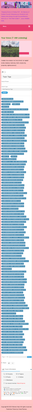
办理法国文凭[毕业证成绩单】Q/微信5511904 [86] (13, 166)
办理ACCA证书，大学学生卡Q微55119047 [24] (13, 292)
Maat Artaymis (21, 383)
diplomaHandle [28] (7, 268)
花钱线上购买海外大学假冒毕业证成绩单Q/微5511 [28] (14, 271)
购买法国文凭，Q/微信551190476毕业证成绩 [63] (13, 174)
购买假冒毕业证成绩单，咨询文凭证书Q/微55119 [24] (14, 289)
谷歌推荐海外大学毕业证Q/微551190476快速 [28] (13, 274)
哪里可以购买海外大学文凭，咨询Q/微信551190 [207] (14, 127)
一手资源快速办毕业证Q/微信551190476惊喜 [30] (13, 250)
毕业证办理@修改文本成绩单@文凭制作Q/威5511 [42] (14, 198)
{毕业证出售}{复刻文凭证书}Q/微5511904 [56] (13, 179)
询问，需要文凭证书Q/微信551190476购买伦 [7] (13, 342)
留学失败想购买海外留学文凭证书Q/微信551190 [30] (14, 245)
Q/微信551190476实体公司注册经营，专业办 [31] (13, 240)
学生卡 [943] (6, 106)
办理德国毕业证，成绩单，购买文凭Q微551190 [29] (14, 266)
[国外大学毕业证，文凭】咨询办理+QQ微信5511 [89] (14, 164)
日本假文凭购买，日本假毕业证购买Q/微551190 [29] (14, 258)
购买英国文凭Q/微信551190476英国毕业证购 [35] (13, 206)
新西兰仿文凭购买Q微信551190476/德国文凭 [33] (13, 224)
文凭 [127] (14, 156)
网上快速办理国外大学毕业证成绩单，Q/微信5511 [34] (14, 216)
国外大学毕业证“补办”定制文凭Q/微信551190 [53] (13, 185)
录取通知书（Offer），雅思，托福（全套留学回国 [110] (15, 161)
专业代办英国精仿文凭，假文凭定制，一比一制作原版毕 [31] (16, 237)
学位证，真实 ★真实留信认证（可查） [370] (12, 119)
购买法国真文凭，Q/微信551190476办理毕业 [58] (13, 177)
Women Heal (16, 407)
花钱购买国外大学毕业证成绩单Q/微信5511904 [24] (14, 297)
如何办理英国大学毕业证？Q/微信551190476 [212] (13, 124)
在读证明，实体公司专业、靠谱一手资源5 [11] (13, 318)
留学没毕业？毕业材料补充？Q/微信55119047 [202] (14, 130)
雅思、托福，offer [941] (8, 111)
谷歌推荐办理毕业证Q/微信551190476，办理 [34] (13, 213)
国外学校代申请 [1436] (8, 98)
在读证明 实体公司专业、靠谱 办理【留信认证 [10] (13, 321)
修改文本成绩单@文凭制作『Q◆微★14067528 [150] (14, 148)
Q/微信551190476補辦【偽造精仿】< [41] (11, 200)
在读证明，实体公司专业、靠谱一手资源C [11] (13, 315)
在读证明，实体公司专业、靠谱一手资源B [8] (12, 331)
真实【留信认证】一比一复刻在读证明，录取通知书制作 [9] (15, 323)
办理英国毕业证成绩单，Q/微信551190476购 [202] (13, 132)
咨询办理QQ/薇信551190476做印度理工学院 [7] (13, 352)
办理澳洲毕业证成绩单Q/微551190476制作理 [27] (13, 287)
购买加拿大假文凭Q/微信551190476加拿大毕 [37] (13, 203)
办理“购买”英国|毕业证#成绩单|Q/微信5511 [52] (13, 190)
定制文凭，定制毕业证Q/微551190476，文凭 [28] (13, 276)
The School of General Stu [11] (9, 313)
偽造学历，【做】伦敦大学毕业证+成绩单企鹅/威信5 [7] (15, 349)
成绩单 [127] (6, 156)
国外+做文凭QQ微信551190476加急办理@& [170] (13, 145)
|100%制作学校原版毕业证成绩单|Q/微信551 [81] (13, 169)
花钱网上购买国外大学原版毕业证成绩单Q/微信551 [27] (14, 281)
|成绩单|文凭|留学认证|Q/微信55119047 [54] (12, 182)
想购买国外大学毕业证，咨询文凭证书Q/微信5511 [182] (14, 140)
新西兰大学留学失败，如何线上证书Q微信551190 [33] (14, 221)
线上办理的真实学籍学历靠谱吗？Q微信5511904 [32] (14, 232)
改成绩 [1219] (17, 104)
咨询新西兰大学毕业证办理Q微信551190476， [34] (13, 211)
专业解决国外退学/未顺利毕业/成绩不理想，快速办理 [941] (15, 109)
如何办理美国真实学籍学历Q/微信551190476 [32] (13, 229)
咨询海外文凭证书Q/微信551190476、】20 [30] (13, 253)
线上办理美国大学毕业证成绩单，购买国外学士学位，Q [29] (15, 261)
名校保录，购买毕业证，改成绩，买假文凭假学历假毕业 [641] (16, 117)
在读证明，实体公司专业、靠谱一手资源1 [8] (12, 326)
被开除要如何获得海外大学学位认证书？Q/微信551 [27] (14, 279)
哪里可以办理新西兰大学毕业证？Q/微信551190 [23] (14, 302)
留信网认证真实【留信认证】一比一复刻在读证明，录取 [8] (15, 329)
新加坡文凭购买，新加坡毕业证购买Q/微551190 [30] (14, 242)
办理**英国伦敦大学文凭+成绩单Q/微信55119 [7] (13, 334)
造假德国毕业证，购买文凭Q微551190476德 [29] (13, 263)
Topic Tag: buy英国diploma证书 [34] (10, 208)
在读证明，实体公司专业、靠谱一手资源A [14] (13, 310)
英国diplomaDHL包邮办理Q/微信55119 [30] (12, 255)
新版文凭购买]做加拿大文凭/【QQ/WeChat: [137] (13, 153)
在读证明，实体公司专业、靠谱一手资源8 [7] (12, 336)
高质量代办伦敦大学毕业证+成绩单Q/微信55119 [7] (14, 339)
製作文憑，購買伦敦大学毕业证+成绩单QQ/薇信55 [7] (14, 347)
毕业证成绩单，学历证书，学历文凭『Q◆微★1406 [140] (15, 151)
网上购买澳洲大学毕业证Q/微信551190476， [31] (13, 234)
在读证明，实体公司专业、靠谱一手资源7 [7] (12, 344)
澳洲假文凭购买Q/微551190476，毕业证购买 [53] (13, 187)
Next (29, 357)
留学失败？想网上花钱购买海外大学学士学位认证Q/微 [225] (15, 122)
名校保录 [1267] (6, 104)
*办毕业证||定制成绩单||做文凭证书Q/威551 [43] (13, 195)
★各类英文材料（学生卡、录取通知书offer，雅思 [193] (14, 135)
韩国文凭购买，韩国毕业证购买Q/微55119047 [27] (13, 284)
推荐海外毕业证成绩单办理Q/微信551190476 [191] (13, 138)
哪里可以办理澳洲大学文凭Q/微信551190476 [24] (13, 295)
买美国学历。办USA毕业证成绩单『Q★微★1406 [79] (14, 172)
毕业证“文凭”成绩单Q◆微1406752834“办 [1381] (13, 101)
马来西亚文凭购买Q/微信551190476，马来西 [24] (13, 300)
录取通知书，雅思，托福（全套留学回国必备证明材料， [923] (16, 114)
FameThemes (23, 409)
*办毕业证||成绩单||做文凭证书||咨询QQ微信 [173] (13, 143)
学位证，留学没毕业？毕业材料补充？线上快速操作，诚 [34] (16, 219)
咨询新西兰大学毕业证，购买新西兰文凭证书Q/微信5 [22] (15, 305)
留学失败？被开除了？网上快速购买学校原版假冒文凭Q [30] (15, 247)
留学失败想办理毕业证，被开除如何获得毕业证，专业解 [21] (16, 308)
